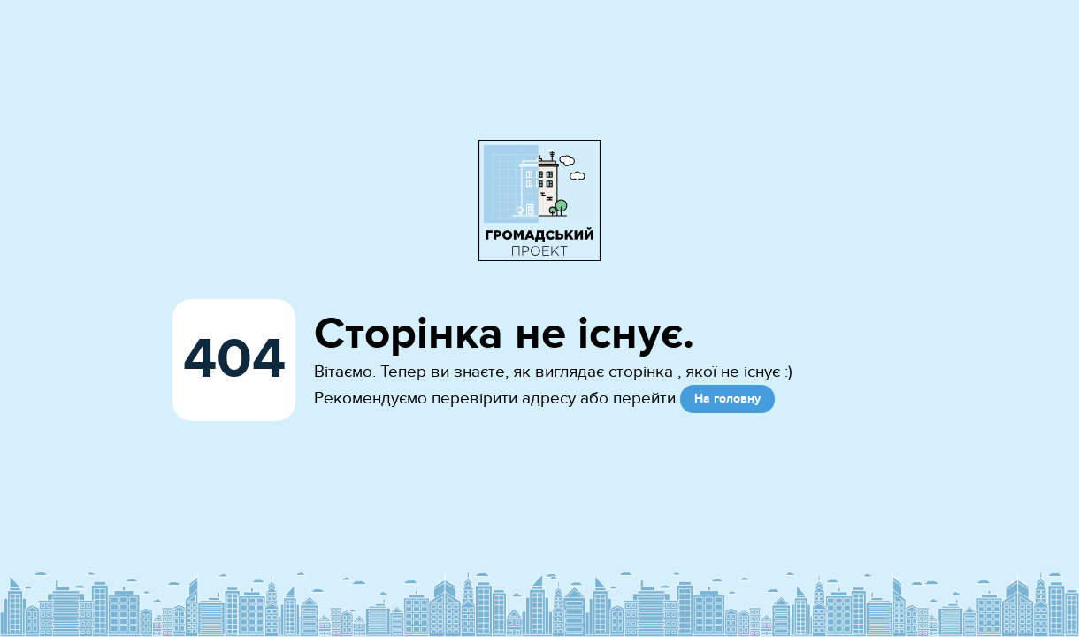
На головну (727, 398)
